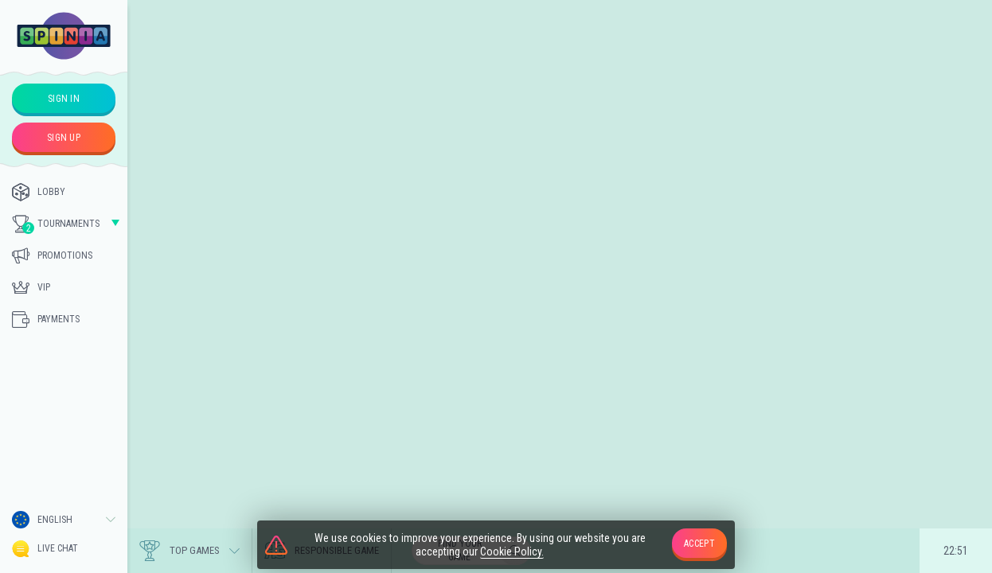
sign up (63, 137)
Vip (31, 287)
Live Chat (45, 548)
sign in (64, 98)
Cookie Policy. (512, 551)
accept (699, 543)
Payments (46, 319)
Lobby (38, 192)
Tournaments (56, 224)
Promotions (52, 255)
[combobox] (63, 519)
